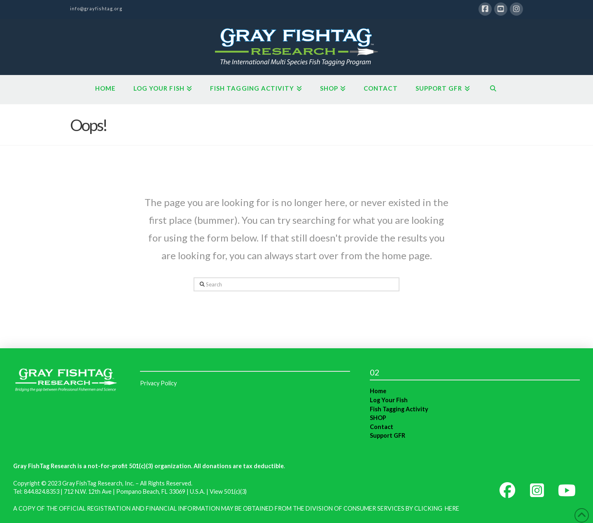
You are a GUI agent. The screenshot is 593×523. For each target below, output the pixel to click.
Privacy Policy (158, 383)
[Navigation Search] (493, 89)
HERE (452, 508)
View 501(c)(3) (228, 491)
